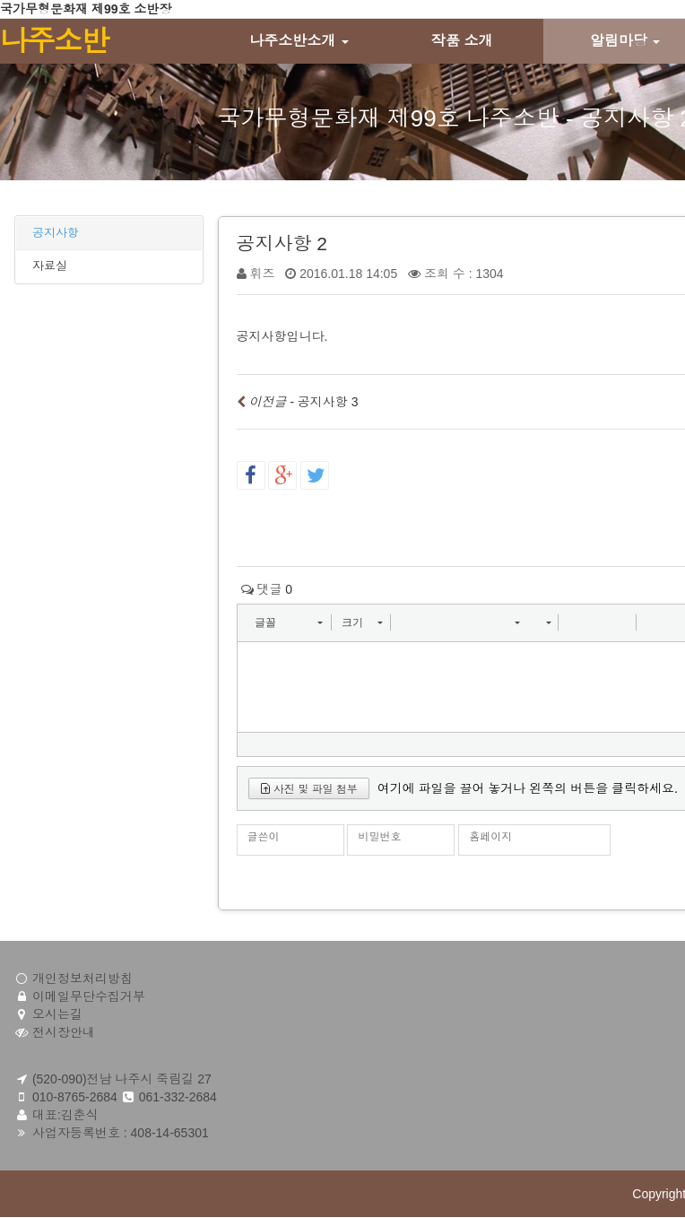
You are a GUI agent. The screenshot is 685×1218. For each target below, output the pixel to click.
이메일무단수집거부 (88, 996)
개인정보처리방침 (82, 978)
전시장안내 (63, 1032)
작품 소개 (461, 40)
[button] (288, 622)
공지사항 (55, 232)
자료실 (49, 266)
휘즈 (261, 273)
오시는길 (57, 1014)
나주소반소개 (298, 40)
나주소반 (54, 41)
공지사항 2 (282, 243)
